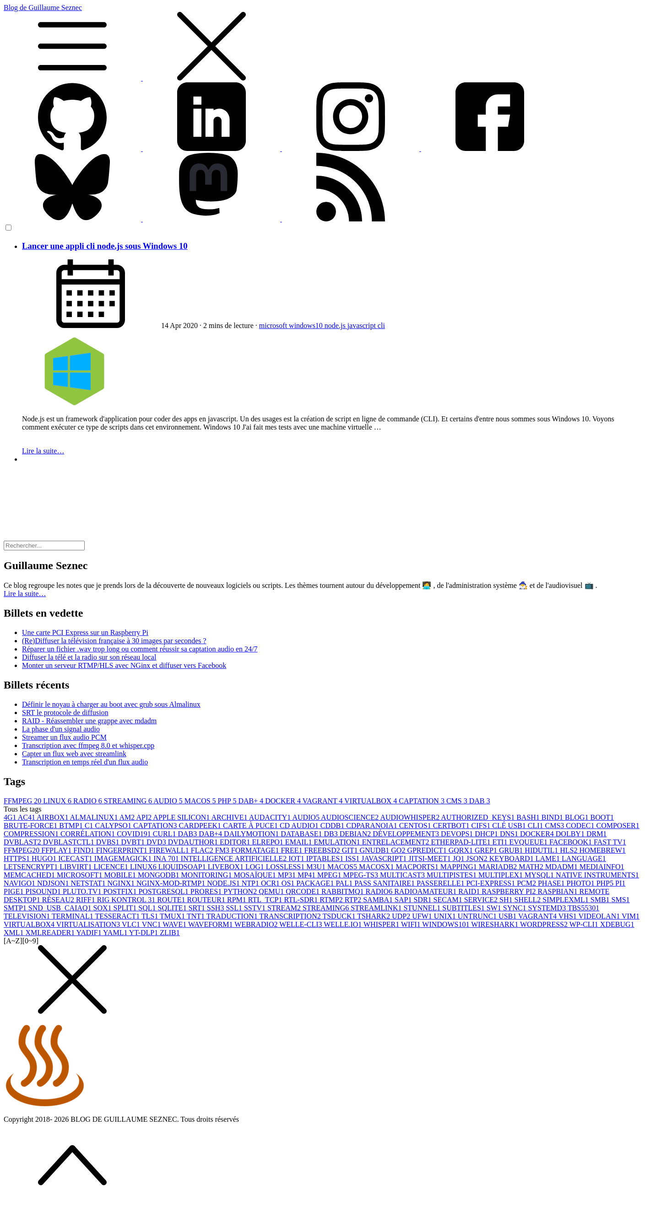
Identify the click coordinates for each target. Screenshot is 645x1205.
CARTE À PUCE (251, 825)
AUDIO (168, 801)
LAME (549, 858)
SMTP (16, 908)
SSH (216, 908)
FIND (84, 850)
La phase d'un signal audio (61, 729)
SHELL (529, 900)
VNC (152, 924)
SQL (147, 908)
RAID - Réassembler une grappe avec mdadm (89, 721)
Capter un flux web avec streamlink (74, 754)
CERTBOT (452, 825)
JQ (459, 858)
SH (506, 900)
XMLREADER (51, 932)
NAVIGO (20, 883)
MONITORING (207, 875)
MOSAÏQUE (255, 875)
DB (332, 834)
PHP (228, 801)
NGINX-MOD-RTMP (171, 883)
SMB (601, 900)
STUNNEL (422, 908)
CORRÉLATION (88, 834)
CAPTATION (422, 801)
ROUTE (172, 900)
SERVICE (481, 900)
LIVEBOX (226, 867)
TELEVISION (28, 916)
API (144, 817)
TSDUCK (339, 916)
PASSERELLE (441, 883)
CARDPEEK (201, 825)
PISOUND (44, 891)
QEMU (272, 891)
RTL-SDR (302, 900)
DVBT (133, 842)
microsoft (274, 325)
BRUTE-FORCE (31, 825)
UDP (402, 916)
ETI (501, 842)
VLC (132, 924)
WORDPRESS (544, 924)
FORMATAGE (256, 850)
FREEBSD (323, 850)
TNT (196, 916)
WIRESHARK (495, 924)
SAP (404, 900)
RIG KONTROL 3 (127, 900)
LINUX (58, 801)
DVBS (108, 842)
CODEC (581, 825)
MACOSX (377, 867)
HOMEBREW (602, 850)
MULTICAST (403, 875)
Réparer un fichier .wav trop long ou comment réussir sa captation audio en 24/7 (140, 649)
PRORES (206, 891)
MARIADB (499, 867)
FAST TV (610, 842)
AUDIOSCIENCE (350, 817)
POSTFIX (121, 891)
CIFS (482, 825)
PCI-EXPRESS (491, 883)
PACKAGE (316, 883)
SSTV (255, 908)
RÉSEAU (59, 900)
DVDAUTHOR (194, 842)
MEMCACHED (30, 875)
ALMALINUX (94, 817)
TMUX (173, 916)
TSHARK (374, 916)
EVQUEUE (529, 842)
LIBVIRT (76, 867)
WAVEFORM (211, 924)
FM (223, 850)
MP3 (288, 875)
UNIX (446, 916)
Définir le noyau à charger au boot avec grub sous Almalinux (111, 704)
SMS (621, 900)
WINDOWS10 (446, 924)
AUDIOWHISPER (410, 817)
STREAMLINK (377, 908)
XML (15, 932)
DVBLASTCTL (69, 842)
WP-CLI (584, 924)
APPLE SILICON (182, 817)
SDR (423, 900)
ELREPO (268, 842)
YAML (116, 932)
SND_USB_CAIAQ (60, 908)
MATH (532, 867)
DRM (596, 834)
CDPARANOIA (372, 825)
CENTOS (416, 825)
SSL (235, 908)
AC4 (27, 817)
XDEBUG (617, 924)
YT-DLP (144, 932)
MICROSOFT (80, 875)
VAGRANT (324, 801)
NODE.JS (224, 883)
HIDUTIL (542, 850)
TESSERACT (118, 916)
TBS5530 (583, 908)
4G (11, 817)
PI (620, 883)
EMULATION (338, 842)
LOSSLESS (286, 867)
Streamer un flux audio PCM (64, 737)
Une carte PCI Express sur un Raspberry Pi (85, 632)
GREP (487, 850)
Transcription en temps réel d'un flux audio (85, 762)
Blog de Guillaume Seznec (322, 43)
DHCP (487, 834)
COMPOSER (618, 825)
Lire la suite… (43, 451)
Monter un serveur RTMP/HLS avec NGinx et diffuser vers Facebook (124, 665)
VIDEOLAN (600, 916)
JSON (477, 858)
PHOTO (581, 883)
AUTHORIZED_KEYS (478, 817)
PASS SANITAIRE (385, 883)
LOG (255, 867)
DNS (510, 834)
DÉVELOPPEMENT (407, 834)
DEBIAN (356, 834)
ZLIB (170, 932)
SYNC (515, 908)
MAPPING (459, 867)
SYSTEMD (547, 908)
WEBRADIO (256, 924)
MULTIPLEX (501, 875)
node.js (336, 325)
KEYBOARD (512, 858)
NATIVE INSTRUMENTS (597, 875)
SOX (103, 908)
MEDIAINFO (602, 867)
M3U (316, 867)
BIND (553, 817)
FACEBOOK (571, 842)
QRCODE (303, 891)
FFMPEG (23, 801)
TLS (150, 916)
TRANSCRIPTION (290, 916)
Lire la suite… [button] (25, 593)
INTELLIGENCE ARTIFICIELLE (234, 858)
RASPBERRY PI (509, 891)
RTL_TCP (266, 900)
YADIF (89, 932)
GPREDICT (427, 850)
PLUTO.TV (83, 891)
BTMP (72, 825)
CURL (165, 834)
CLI (536, 825)
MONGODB (159, 875)
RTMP (332, 900)
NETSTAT (88, 883)
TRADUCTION (233, 916)
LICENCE (111, 867)
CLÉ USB (509, 825)
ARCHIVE (230, 817)
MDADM (562, 867)
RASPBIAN (558, 891)
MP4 (307, 875)
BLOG (578, 817)
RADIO (88, 801)
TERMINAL (73, 916)
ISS (353, 858)
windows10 (307, 325)
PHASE (552, 883)
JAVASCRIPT (384, 858)
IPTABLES (325, 858)
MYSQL (540, 875)
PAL (345, 883)
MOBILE (121, 875)
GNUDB (375, 850)
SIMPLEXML (566, 900)
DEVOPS (458, 834)
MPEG (330, 875)
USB (508, 916)
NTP (251, 883)
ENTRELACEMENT (396, 842)
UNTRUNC (478, 916)
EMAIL (299, 842)
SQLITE (173, 908)
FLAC (203, 850)
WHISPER (382, 924)
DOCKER (284, 801)
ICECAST (76, 858)
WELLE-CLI (301, 924)
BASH (529, 817)
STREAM (285, 908)
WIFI (411, 924)
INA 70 (167, 858)
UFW (423, 916)
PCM (527, 883)
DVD (157, 842)
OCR (271, 883)
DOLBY (571, 834)
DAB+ (251, 801)
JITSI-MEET (430, 858)
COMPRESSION (32, 834)
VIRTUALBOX (371, 801)
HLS (569, 850)
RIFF (86, 900)
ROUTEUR (207, 900)
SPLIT (126, 908)
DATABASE (302, 834)
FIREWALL (170, 850)
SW (495, 908)
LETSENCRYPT (32, 867)
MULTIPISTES (452, 875)
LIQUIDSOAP (183, 867)
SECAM (449, 900)
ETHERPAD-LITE (462, 842)
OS (289, 883)
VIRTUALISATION (89, 924)
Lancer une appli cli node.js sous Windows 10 (105, 246)
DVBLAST (23, 842)
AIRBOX (53, 817)
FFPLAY (57, 850)
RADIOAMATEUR (426, 891)
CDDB (333, 825)
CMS (457, 801)
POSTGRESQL (164, 891)
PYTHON (241, 891)
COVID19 (135, 834)
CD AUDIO (300, 825)
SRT (198, 908)
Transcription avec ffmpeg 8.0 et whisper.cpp (88, 745)
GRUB (512, 850)
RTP (354, 900)
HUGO (45, 858)
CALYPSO (114, 825)
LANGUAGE (584, 858)
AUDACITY (271, 817)
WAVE (175, 924)
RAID (470, 891)
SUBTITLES (464, 908)
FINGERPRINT (122, 850)
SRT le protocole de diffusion (65, 712)
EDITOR (236, 842)
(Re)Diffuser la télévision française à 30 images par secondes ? (114, 641)
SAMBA (379, 900)
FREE (292, 850)
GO (399, 850)
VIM (631, 916)
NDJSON (53, 883)
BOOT (602, 817)
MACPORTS (418, 867)
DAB (479, 801)
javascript (362, 325)
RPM (237, 900)
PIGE (15, 891)
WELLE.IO (343, 924)
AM (127, 817)
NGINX (121, 883)
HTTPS (18, 858)
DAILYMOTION (252, 834)
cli (381, 325)
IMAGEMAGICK (123, 858)
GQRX (462, 850)
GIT (351, 850)
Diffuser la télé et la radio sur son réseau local (89, 657)
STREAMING (128, 801)
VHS (568, 916)
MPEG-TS (361, 875)
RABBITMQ (343, 891)
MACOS (201, 801)
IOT (297, 858)
